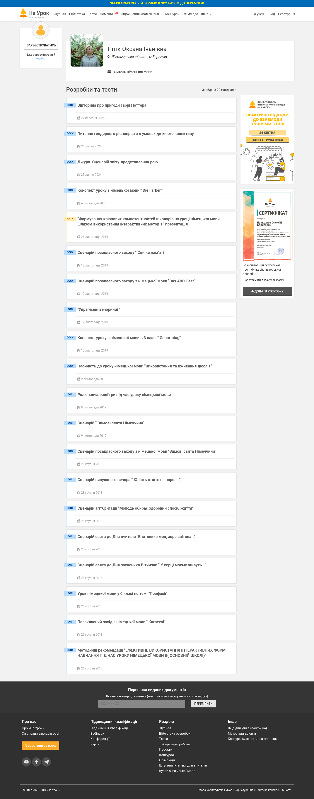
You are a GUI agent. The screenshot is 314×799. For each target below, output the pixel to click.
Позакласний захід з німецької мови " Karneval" (121, 622)
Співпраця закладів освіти (42, 734)
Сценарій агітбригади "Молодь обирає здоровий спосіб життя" (135, 508)
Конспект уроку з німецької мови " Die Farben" (119, 190)
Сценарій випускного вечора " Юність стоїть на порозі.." (129, 479)
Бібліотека (77, 14)
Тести (92, 14)
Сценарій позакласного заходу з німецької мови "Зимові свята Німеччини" (146, 451)
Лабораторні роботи (174, 744)
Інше (206, 14)
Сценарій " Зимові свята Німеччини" (110, 423)
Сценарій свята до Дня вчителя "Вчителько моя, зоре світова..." (136, 536)
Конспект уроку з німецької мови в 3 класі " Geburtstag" (129, 337)
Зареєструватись (41, 45)
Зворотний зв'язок (40, 745)
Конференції (99, 739)
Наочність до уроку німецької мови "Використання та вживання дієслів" (144, 366)
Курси (94, 744)
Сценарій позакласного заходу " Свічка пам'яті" (121, 252)
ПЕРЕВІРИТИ (203, 703)
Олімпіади (167, 760)
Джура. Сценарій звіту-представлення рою (117, 162)
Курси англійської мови (177, 771)
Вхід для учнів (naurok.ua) (247, 728)
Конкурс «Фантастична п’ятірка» (252, 739)
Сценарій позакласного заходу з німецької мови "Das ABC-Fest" (136, 281)
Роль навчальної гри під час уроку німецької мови (124, 394)
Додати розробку (267, 291)
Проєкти (165, 749)
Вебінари (97, 734)
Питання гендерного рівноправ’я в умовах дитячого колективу (135, 133)
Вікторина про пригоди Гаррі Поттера (111, 105)
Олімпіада (190, 14)
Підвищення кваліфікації (141, 14)
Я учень (259, 14)
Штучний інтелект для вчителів (183, 765)
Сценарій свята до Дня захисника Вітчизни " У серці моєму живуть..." (141, 565)
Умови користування (239, 790)
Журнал (60, 14)
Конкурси (172, 14)
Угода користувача (211, 790)
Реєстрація (286, 14)
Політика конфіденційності (273, 790)
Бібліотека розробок (174, 734)
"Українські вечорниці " (98, 309)
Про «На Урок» (33, 728)
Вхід (272, 14)
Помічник (109, 14)
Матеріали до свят (242, 734)
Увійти (40, 59)
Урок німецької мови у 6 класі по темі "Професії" (122, 593)
